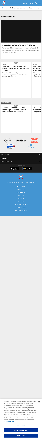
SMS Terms (21, 195)
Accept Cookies (21, 435)
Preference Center (21, 210)
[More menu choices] (39, 3)
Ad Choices (21, 201)
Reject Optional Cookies (21, 430)
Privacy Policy (21, 186)
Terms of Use (21, 189)
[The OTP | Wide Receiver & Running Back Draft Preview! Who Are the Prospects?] (16, 110)
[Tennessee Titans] (21, 177)
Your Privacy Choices (21, 204)
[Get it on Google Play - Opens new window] (27, 169)
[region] (21, 419)
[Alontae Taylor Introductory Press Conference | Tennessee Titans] (16, 71)
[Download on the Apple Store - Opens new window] (14, 168)
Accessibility (21, 192)
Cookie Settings (21, 207)
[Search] (36, 3)
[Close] (39, 402)
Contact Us (21, 198)
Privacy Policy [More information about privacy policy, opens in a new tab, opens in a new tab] (10, 421)
